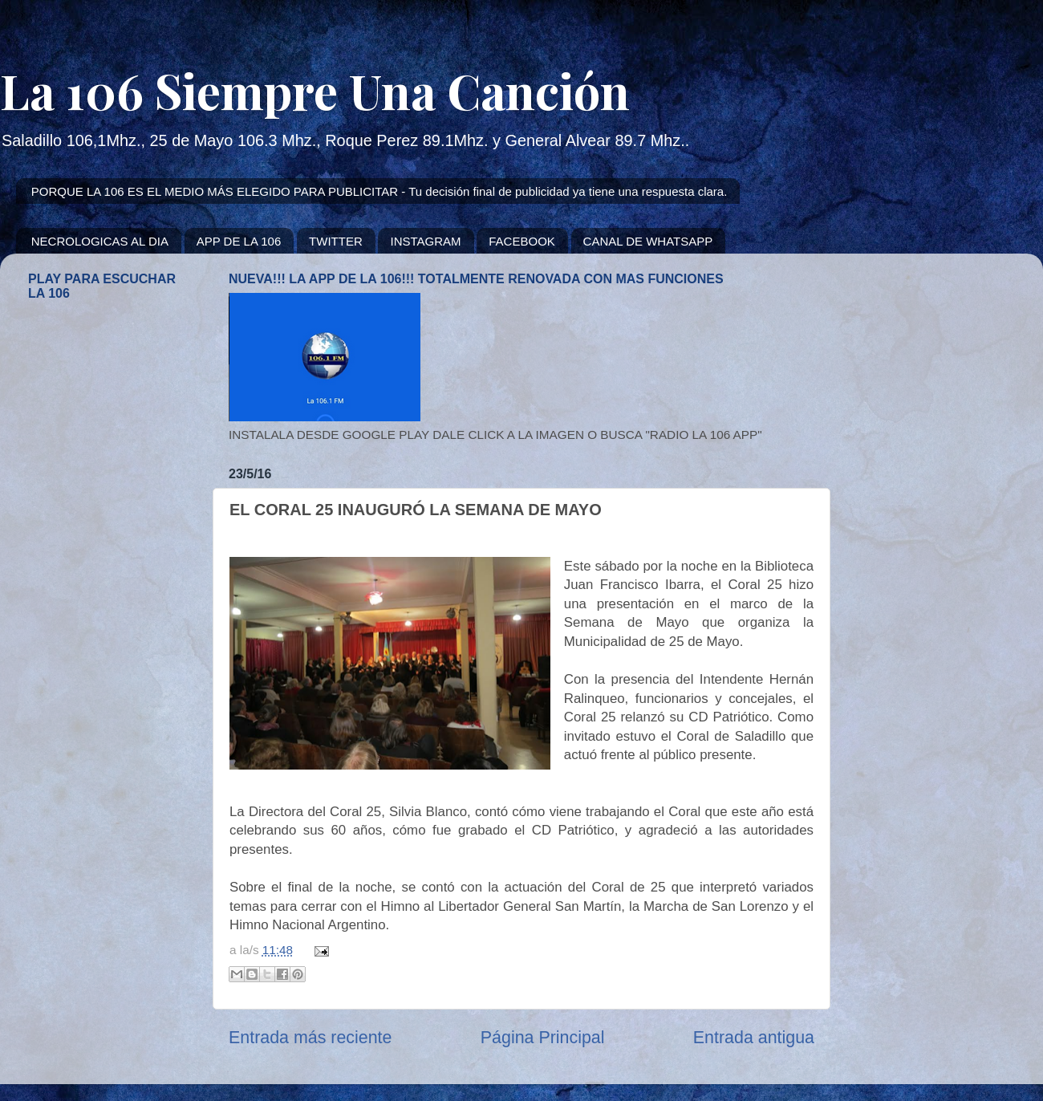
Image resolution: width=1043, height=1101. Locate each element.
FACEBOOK (522, 241)
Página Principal (543, 1037)
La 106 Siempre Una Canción (315, 90)
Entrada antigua (753, 1037)
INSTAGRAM (425, 241)
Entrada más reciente (310, 1037)
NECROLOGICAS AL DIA (99, 241)
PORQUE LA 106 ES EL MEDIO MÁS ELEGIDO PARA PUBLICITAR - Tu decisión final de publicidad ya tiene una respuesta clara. (379, 191)
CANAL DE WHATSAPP (648, 241)
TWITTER (336, 241)
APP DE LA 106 (239, 241)
